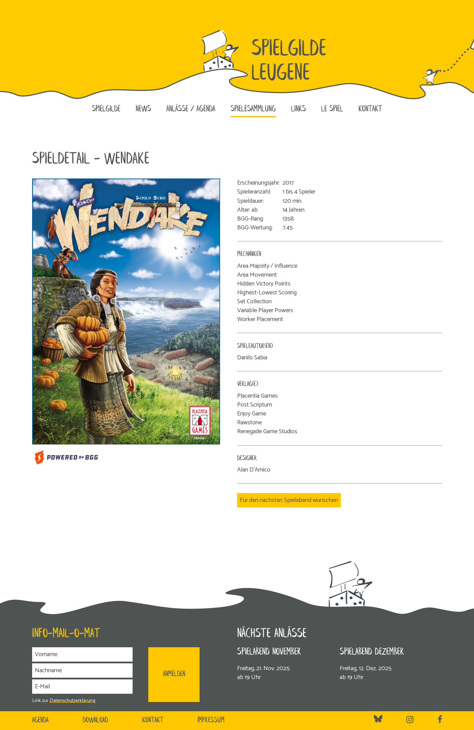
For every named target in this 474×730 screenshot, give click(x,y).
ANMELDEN (174, 674)
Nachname (48, 670)
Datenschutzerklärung (72, 700)
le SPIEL (332, 109)
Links (298, 109)
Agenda (40, 720)
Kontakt (370, 109)
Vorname (46, 654)
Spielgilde (106, 109)
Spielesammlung (253, 109)
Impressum (211, 720)
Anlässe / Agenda (190, 109)
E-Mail (42, 686)
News (143, 109)
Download (95, 720)
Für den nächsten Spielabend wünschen (289, 500)
